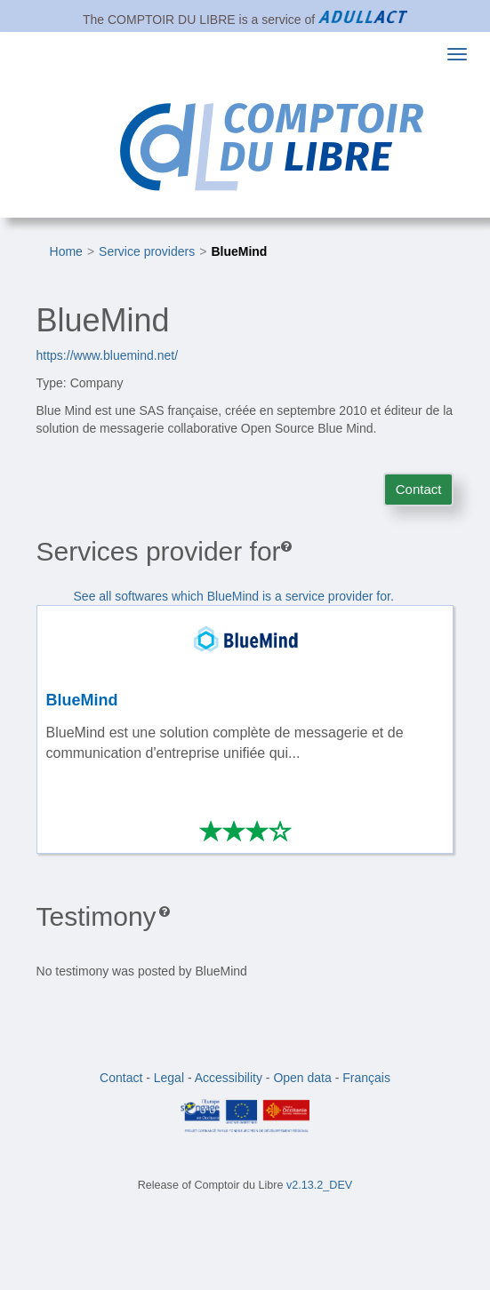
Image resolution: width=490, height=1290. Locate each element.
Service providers (147, 251)
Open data (302, 1078)
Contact (419, 489)
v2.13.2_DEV (319, 1185)
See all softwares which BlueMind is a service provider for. (234, 596)
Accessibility (228, 1078)
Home (66, 251)
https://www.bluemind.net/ (107, 355)
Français (366, 1078)
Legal (169, 1078)
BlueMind (239, 251)
